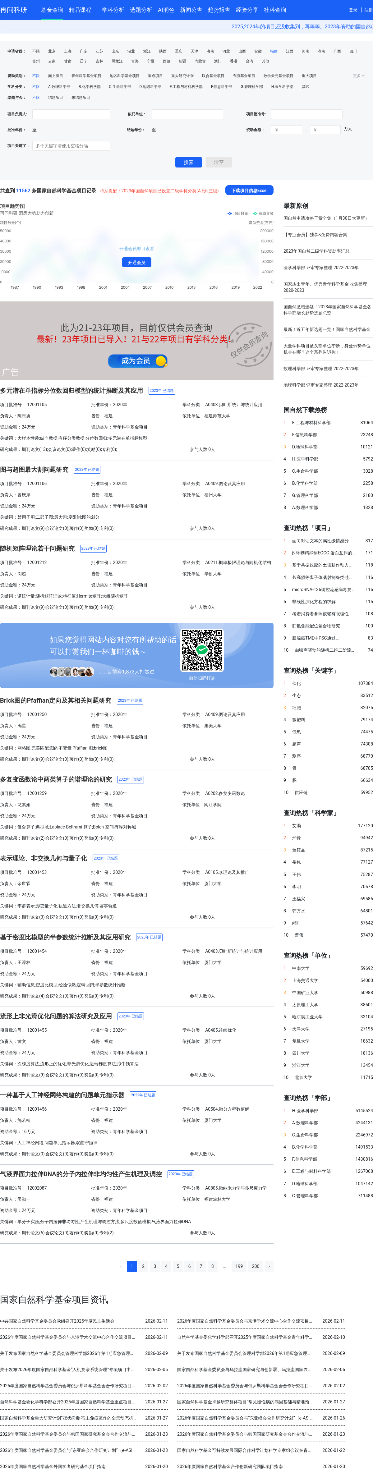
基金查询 (52, 10)
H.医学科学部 (282, 87)
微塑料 (298, 720)
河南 (305, 51)
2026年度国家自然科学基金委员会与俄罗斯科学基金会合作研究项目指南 (70, 1385)
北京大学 (303, 1077)
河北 (226, 51)
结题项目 (55, 97)
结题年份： (136, 130)
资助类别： (16, 76)
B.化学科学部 (90, 87)
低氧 (296, 732)
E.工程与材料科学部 (186, 87)
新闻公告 (191, 10)
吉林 (99, 61)
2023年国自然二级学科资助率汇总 (316, 251)
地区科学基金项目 (125, 76)
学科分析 (113, 10)
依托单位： (136, 114)
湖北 (131, 51)
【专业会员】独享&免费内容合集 (315, 234)
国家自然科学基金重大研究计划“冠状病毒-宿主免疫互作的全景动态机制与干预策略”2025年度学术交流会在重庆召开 (111, 1418)
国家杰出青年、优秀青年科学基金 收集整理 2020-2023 (325, 287)
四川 (353, 51)
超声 (296, 744)
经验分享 (247, 10)
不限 (36, 51)
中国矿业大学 (305, 992)
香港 (233, 61)
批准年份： (16, 130)
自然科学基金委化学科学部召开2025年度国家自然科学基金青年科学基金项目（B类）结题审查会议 (272, 1337)
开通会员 (136, 262)
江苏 (99, 51)
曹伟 (299, 935)
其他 (265, 61)
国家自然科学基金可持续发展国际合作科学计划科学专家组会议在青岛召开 (249, 1450)
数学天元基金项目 (278, 76)
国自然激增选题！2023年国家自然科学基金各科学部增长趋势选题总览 (327, 309)
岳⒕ (296, 862)
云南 (52, 61)
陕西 (163, 51)
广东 (83, 51)
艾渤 (296, 825)
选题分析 (141, 10)
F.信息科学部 (221, 87)
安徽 (258, 51)
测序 (296, 756)
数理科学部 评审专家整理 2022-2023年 (321, 368)
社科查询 (275, 10)
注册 (368, 9)
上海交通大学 (305, 980)
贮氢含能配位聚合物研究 (316, 626)
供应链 (301, 792)
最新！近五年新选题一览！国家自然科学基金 (327, 329)
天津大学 (301, 1029)
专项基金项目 (244, 76)
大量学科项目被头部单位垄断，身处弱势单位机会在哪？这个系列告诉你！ (327, 349)
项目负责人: (17, 114)
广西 (337, 51)
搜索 (189, 162)
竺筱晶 (298, 850)
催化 (296, 683)
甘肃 (67, 61)
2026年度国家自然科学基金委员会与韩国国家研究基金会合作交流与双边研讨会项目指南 (85, 1434)
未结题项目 (80, 97)
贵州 (36, 61)
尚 (295, 923)
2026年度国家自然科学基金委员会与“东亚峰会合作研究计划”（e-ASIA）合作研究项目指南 (264, 1418)
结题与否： (16, 97)
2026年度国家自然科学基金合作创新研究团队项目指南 (230, 1466)
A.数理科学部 (59, 87)
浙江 (147, 51)
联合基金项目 (213, 76)
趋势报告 (219, 10)
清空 (219, 162)
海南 (210, 51)
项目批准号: (256, 114)
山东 (115, 51)
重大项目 (309, 76)
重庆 (178, 51)
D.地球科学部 (150, 87)
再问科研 (13, 10)
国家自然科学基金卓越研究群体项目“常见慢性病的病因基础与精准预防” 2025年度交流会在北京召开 (273, 1402)
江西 (289, 51)
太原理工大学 (305, 1004)
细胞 (296, 707)
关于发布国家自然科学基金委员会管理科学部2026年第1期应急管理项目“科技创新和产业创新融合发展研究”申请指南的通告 (119, 1353)
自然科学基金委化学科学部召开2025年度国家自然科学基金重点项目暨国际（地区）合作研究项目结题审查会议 (107, 1402)
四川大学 (301, 1053)
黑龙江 (117, 61)
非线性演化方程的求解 (314, 601)
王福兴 (298, 899)
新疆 (182, 61)
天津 (194, 51)
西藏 (166, 61)
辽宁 (83, 61)
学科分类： (16, 87)
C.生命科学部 (120, 87)
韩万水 (298, 911)
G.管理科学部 (252, 87)
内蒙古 (200, 61)
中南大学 (301, 968)
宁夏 (150, 61)
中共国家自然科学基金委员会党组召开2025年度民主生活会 (57, 1321)
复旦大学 (301, 1041)
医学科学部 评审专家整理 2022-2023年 (321, 267)
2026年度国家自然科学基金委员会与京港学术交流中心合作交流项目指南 (247, 1321)
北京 (52, 51)
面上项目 (55, 76)
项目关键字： (18, 146)
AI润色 (166, 10)
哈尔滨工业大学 (307, 1017)
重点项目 (155, 76)
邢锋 (296, 838)
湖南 (321, 51)
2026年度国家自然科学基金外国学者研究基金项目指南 (53, 1466)
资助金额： (255, 130)
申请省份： (16, 51)
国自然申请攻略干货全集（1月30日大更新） (326, 218)
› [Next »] (269, 1266)
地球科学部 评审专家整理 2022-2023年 (321, 385)
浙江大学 (301, 1065)
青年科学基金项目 (86, 76)
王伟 (296, 874)
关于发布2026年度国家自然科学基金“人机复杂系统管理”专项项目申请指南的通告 (78, 1369)
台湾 (249, 61)
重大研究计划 (182, 76)
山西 (242, 51)
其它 (305, 87)
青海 (135, 61)
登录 (353, 9)
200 (255, 1266)
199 (239, 1266)
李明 (296, 886)
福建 (274, 51)
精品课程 (82, 9)
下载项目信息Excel (249, 190)
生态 (296, 695)
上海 (67, 51)
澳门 (218, 61)
